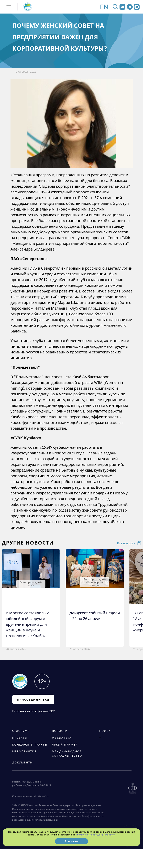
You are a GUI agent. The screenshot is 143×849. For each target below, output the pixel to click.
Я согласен (71, 841)
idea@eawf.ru (41, 796)
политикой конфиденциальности (96, 834)
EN (104, 7)
